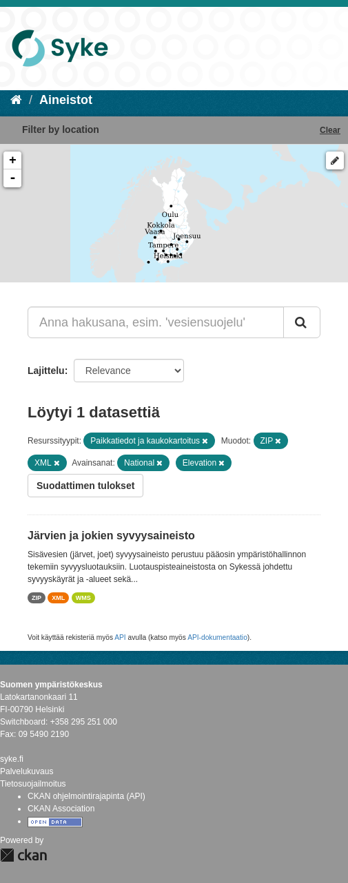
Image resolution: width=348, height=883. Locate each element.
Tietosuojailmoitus (33, 784)
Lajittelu (46, 370)
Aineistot (65, 100)
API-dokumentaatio (217, 637)
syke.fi (11, 759)
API (119, 637)
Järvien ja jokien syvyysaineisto (111, 535)
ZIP (36, 597)
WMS (83, 597)
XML (58, 597)
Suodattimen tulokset (85, 485)
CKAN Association (61, 808)
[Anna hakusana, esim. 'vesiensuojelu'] (156, 322)
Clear (330, 130)
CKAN (23, 855)
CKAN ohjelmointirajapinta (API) (86, 796)
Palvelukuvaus (26, 771)
